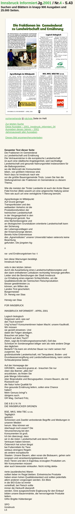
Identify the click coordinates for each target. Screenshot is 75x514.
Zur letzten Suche (14, 124)
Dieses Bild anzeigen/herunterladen (23, 137)
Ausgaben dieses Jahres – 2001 (22, 129)
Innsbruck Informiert (19, 3)
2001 (45, 3)
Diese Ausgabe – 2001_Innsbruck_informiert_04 (30, 126)
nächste (28, 118)
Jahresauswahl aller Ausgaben (21, 132)
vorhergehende (13, 118)
